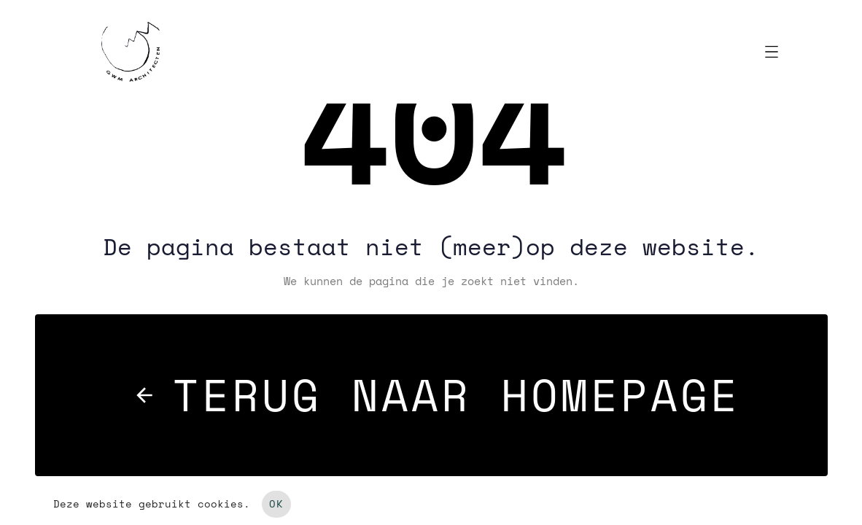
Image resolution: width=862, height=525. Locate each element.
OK (276, 504)
